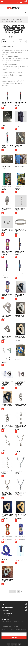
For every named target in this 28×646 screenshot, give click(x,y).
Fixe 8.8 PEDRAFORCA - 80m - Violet (7, 252)
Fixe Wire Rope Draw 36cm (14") (7, 103)
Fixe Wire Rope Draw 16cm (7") (7, 146)
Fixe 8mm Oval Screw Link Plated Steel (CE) (7, 230)
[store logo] (14, 8)
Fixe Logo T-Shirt (19, 166)
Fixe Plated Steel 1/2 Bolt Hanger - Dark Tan (20, 515)
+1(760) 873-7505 (8, 613)
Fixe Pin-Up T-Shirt (20, 357)
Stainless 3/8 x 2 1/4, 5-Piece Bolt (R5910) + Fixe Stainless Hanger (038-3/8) (7, 383)
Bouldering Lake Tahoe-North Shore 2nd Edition (7, 187)
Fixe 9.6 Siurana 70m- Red (7, 537)
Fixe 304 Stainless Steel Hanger (6, 337)
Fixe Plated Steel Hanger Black (19, 295)
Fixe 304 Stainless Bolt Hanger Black (6, 405)
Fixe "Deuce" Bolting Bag (20, 124)
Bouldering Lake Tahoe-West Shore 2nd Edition (20, 187)
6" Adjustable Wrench (18, 146)
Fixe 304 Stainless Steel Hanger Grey (20, 316)
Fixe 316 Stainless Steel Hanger (6, 316)
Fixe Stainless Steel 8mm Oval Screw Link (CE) (20, 230)
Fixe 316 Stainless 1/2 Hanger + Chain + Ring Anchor (7, 471)
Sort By (3, 39)
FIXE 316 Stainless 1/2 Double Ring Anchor (7, 426)
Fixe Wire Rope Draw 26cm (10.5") (20, 103)
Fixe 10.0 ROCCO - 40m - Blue (20, 537)
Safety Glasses (5, 166)
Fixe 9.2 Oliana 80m (6, 294)
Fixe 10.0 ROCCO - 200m (7, 558)
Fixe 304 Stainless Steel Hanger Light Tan (20, 337)
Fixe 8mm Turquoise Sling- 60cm (20, 273)
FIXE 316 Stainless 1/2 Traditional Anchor (7, 448)
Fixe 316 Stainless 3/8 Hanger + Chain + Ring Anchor (21, 426)
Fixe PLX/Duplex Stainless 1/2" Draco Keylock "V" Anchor (6, 493)
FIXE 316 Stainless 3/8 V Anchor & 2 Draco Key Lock (20, 448)
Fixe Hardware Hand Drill (20, 559)
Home (2, 18)
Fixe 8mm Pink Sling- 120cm (6, 273)
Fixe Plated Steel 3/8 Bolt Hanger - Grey (7, 580)
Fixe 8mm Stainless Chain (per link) (20, 209)
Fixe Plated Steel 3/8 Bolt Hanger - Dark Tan (7, 515)
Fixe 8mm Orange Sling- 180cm (19, 252)
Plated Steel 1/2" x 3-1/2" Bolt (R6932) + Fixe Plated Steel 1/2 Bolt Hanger (7, 359)
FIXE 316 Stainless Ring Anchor (6, 209)
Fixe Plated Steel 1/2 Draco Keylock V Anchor (20, 493)
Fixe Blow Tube (5, 124)
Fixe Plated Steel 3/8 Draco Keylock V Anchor (20, 471)
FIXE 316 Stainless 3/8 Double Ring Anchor (20, 405)
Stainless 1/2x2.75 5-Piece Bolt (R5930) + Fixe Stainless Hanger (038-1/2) (20, 383)
